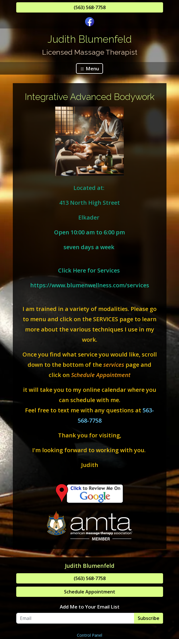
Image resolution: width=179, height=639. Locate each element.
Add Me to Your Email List (90, 606)
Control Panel (89, 635)
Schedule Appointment (89, 592)
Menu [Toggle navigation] (89, 68)
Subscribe (148, 618)
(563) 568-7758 (90, 7)
